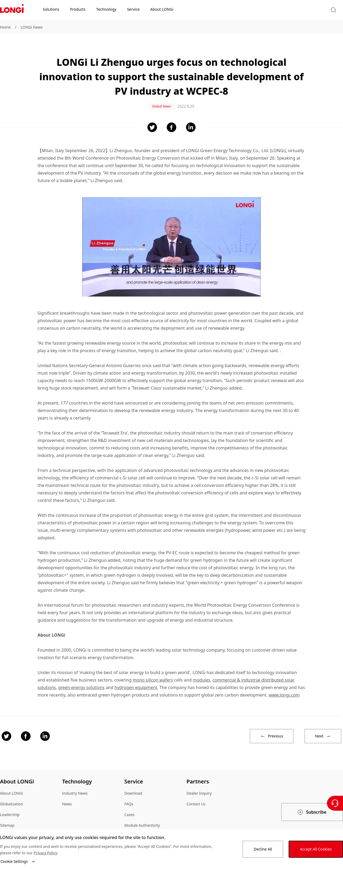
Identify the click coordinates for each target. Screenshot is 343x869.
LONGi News (32, 27)
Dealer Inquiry (199, 788)
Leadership (10, 810)
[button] (281, 10)
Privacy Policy (45, 852)
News (67, 799)
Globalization (11, 799)
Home (5, 27)
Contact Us (196, 799)
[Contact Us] (335, 803)
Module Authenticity (142, 821)
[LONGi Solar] (12, 10)
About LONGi (11, 788)
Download (133, 788)
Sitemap (7, 821)
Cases (129, 810)
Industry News (75, 788)
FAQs (128, 799)
